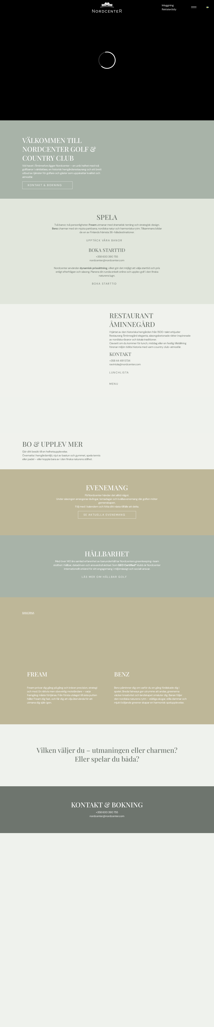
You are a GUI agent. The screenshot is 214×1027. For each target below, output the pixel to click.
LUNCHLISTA (119, 372)
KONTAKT (87, 804)
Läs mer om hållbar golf (104, 577)
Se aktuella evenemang (104, 515)
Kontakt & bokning (45, 185)
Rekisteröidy (169, 9)
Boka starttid (104, 283)
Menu (113, 384)
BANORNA (28, 613)
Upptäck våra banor (104, 240)
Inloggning (168, 5)
